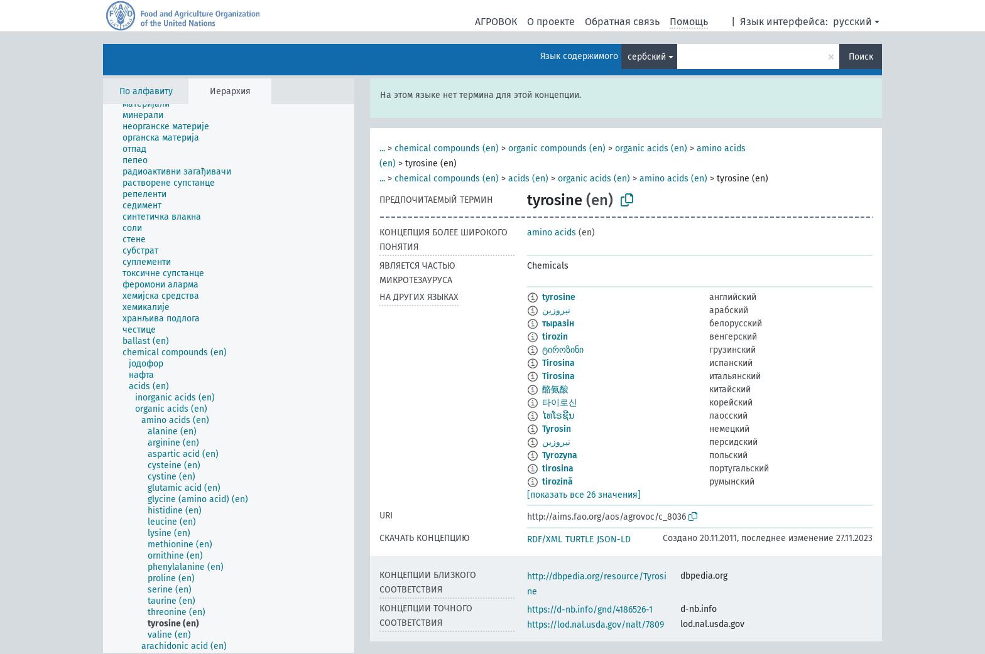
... (382, 148)
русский (852, 22)
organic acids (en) (651, 148)
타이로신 (559, 402)
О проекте (551, 22)
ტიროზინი (563, 350)
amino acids (551, 232)
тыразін (558, 323)
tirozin (555, 336)
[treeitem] (151, 104)
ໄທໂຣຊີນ (558, 415)
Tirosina (558, 363)
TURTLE (579, 539)
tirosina (558, 468)
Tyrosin (556, 429)
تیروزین (556, 442)
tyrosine (558, 297)
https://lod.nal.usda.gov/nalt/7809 (595, 624)
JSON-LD (614, 539)
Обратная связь (622, 22)
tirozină (557, 481)
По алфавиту (146, 91)
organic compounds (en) (557, 148)
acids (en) (528, 178)
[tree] (228, 378)
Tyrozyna (559, 455)
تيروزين (556, 310)
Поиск (861, 56)
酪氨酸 (555, 389)
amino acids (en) (673, 178)
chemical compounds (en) (447, 148)
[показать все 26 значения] (584, 495)
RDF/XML (544, 539)
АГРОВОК (496, 22)
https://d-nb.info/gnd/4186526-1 (590, 609)
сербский (647, 56)
